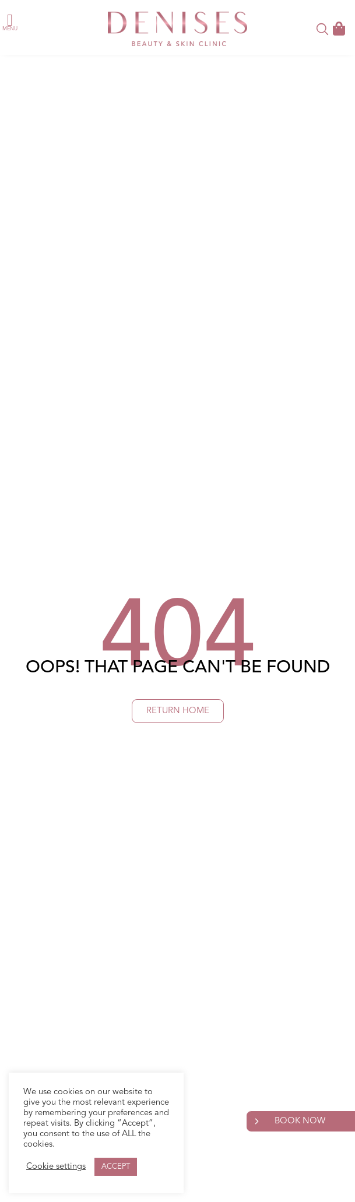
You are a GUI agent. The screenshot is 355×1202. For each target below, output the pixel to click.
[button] (10, 20)
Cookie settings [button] (56, 1166)
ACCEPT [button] (115, 1167)
